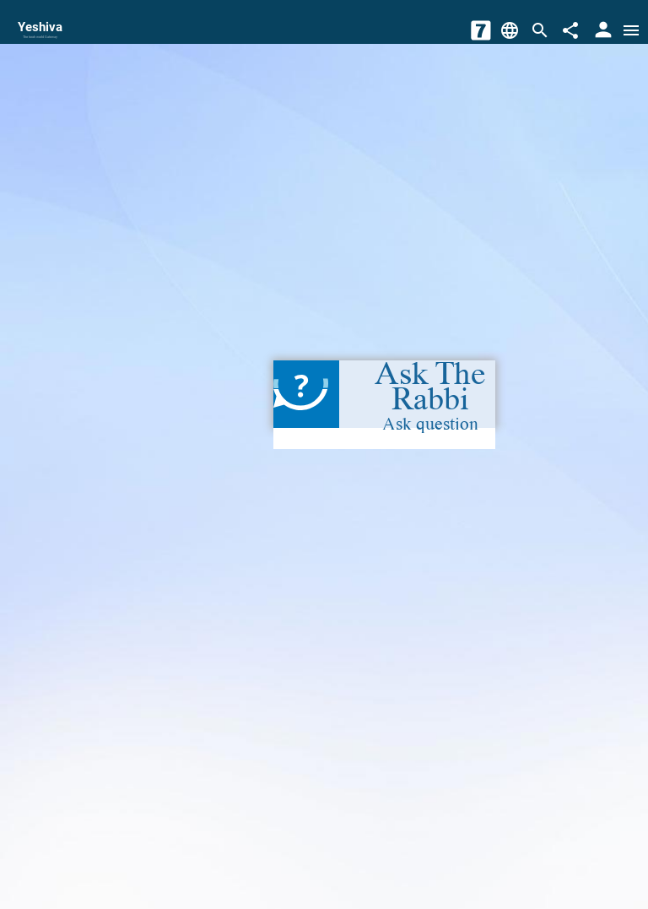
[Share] (570, 30)
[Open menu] (631, 30)
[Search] (540, 30)
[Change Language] (509, 30)
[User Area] (603, 30)
